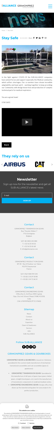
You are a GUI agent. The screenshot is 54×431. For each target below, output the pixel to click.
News (3, 30)
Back (6, 145)
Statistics (31, 423)
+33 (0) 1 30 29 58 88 (30, 277)
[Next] (52, 165)
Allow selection (26, 427)
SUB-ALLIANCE (29, 334)
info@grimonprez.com (30, 249)
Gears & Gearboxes (29, 325)
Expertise (29, 322)
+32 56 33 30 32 (30, 244)
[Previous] (2, 165)
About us (29, 319)
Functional (23, 423)
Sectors (29, 328)
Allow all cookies (38, 427)
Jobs (29, 331)
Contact (29, 317)
